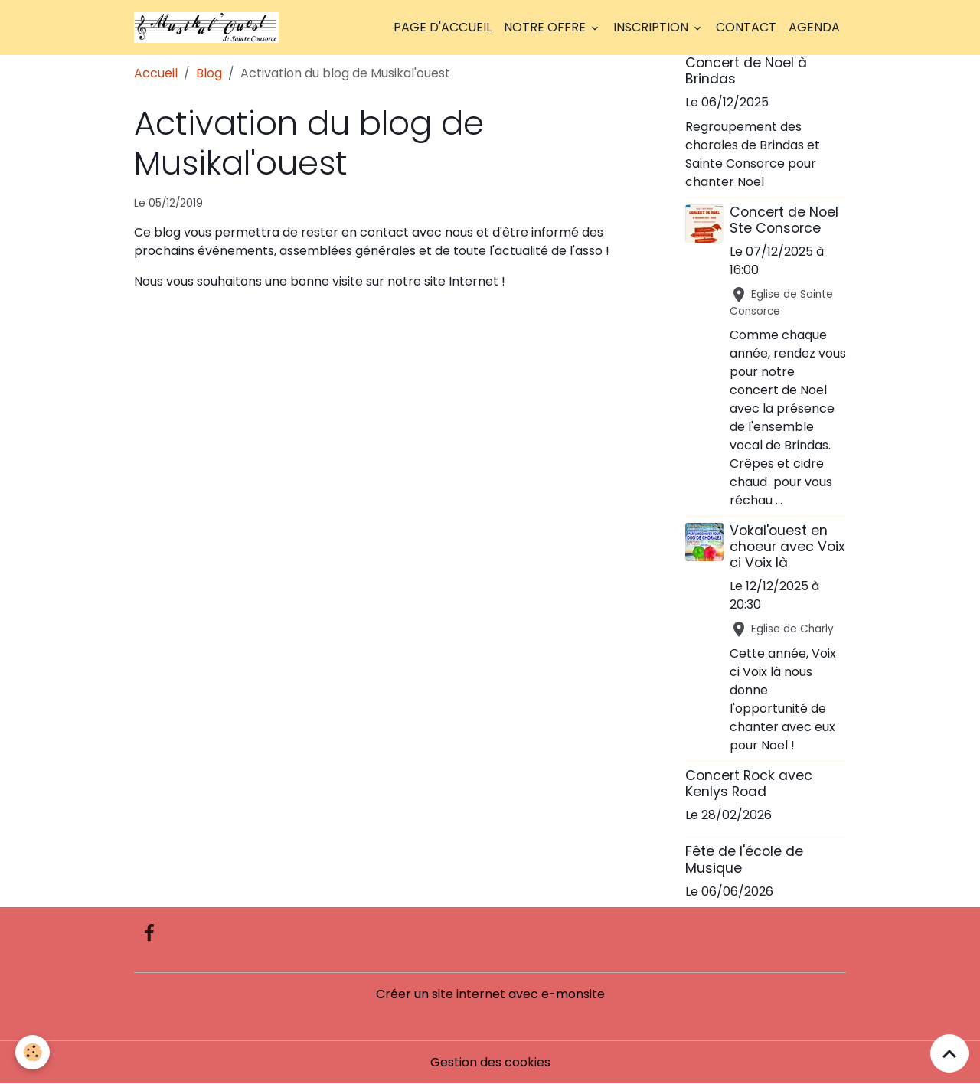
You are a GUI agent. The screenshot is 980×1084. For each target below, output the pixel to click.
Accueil (156, 73)
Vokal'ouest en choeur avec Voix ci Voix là (787, 546)
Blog (209, 73)
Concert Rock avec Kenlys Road (748, 783)
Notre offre (546, 27)
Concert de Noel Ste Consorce (784, 220)
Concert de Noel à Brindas (746, 71)
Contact (746, 27)
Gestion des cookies (490, 1062)
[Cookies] (32, 1052)
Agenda (814, 27)
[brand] (209, 27)
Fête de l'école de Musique (744, 859)
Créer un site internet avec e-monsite (490, 994)
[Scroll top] (949, 1053)
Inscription (652, 27)
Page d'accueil (443, 27)
